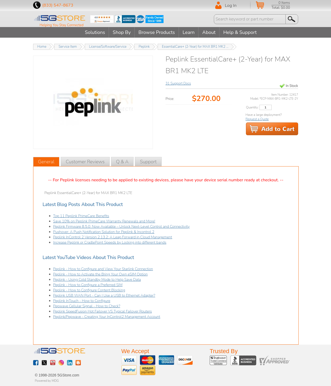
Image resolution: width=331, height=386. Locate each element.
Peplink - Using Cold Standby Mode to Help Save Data (97, 279)
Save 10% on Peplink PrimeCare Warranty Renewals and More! (104, 221)
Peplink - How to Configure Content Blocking (89, 290)
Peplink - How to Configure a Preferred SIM (88, 284)
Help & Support (240, 32)
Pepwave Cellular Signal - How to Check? (86, 306)
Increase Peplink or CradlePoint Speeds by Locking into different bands (109, 242)
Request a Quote (257, 119)
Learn (189, 32)
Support (148, 162)
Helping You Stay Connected (62, 25)
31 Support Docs (178, 83)
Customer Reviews (85, 162)
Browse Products (156, 32)
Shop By (122, 32)
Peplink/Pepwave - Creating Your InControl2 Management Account (106, 316)
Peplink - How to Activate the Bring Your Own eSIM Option (100, 274)
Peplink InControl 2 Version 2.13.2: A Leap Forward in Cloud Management (112, 237)
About (208, 32)
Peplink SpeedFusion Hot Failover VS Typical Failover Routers (102, 311)
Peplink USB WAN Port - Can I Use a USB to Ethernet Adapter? (104, 295)
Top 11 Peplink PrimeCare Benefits (81, 215)
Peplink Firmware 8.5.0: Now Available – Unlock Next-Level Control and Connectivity (121, 226)
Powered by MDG (47, 381)
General (46, 162)
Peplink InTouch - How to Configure (82, 300)
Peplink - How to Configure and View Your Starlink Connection (103, 268)
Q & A (122, 162)
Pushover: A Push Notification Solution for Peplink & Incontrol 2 (104, 231)
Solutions (95, 32)
